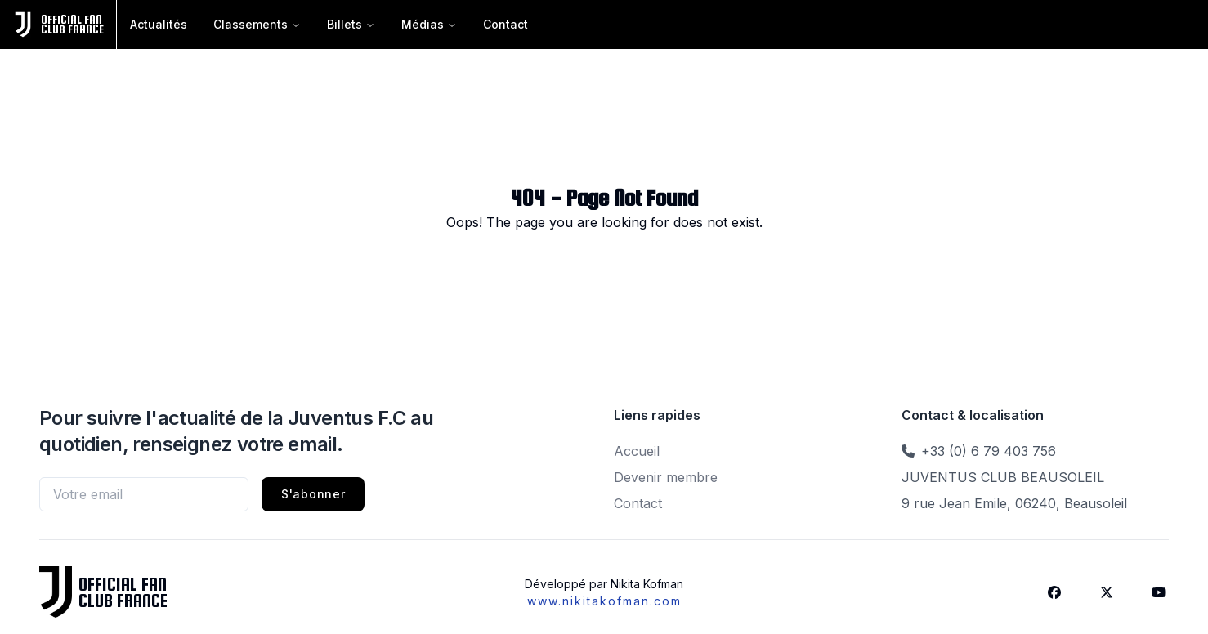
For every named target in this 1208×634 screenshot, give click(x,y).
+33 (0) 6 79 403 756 (988, 451)
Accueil (637, 451)
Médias (429, 24)
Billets (351, 24)
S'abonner (313, 494)
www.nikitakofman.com (604, 601)
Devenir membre (666, 477)
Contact (505, 24)
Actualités (158, 24)
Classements (257, 24)
